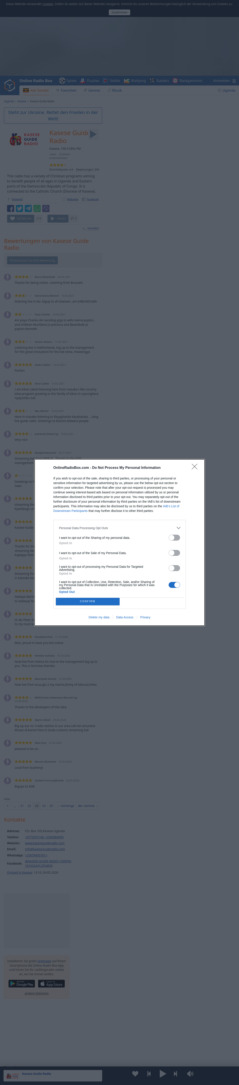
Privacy (145, 617)
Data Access (125, 617)
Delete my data (99, 617)
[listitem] (119, 528)
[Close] (196, 468)
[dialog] (120, 542)
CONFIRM (87, 601)
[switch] (174, 538)
